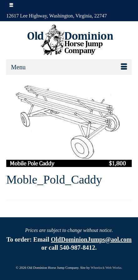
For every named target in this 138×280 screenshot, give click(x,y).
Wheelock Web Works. (106, 267)
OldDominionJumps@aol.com (91, 239)
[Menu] (69, 67)
